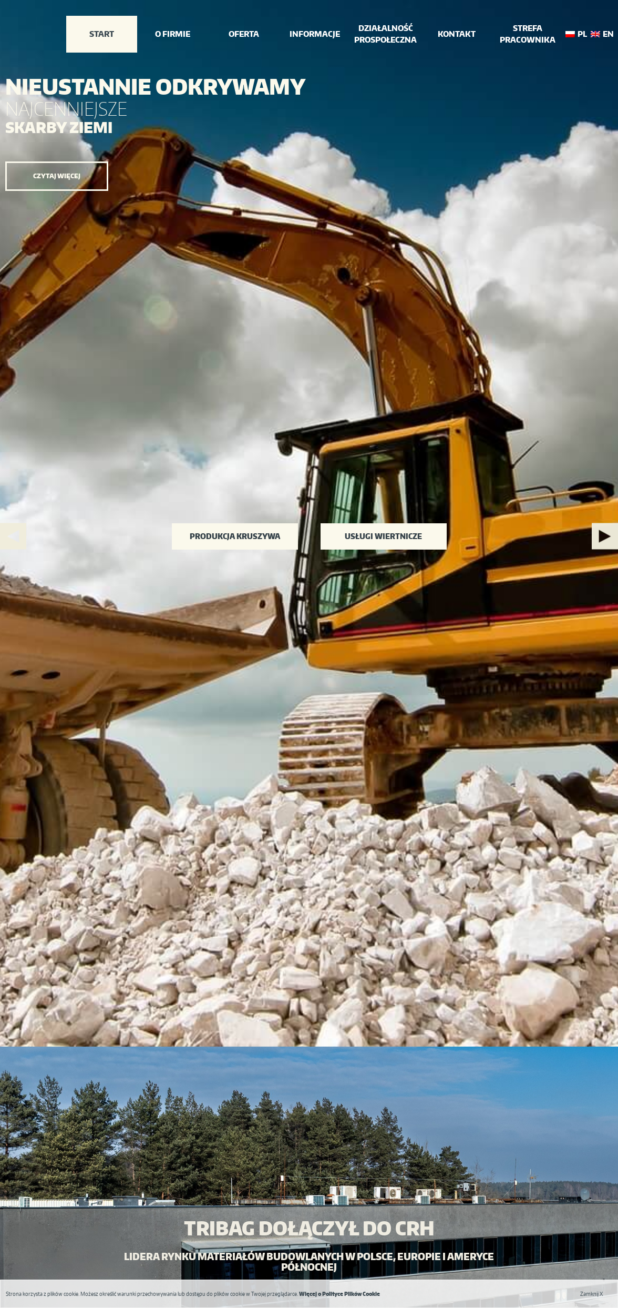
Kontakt (457, 34)
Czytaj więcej (56, 176)
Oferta (244, 34)
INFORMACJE (315, 34)
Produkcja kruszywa (235, 536)
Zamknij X (591, 1294)
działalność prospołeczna (385, 34)
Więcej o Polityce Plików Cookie (339, 1294)
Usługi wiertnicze (383, 536)
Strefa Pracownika (527, 34)
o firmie (172, 34)
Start (101, 34)
